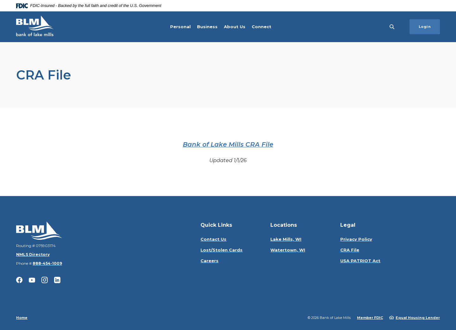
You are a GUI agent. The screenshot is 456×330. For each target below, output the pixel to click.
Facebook (19, 280)
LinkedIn (57, 280)
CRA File (349, 249)
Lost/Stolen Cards (221, 249)
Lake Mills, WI (285, 239)
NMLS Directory (33, 254)
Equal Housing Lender (418, 317)
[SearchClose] (392, 26)
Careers (209, 260)
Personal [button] (180, 26)
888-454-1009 (47, 263)
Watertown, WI (287, 249)
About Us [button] (234, 26)
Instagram (44, 280)
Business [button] (207, 26)
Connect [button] (261, 26)
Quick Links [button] (216, 225)
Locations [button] (283, 225)
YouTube (32, 280)
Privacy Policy (356, 239)
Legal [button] (347, 225)
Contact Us (213, 239)
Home (22, 317)
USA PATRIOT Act (360, 260)
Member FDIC (370, 317)
